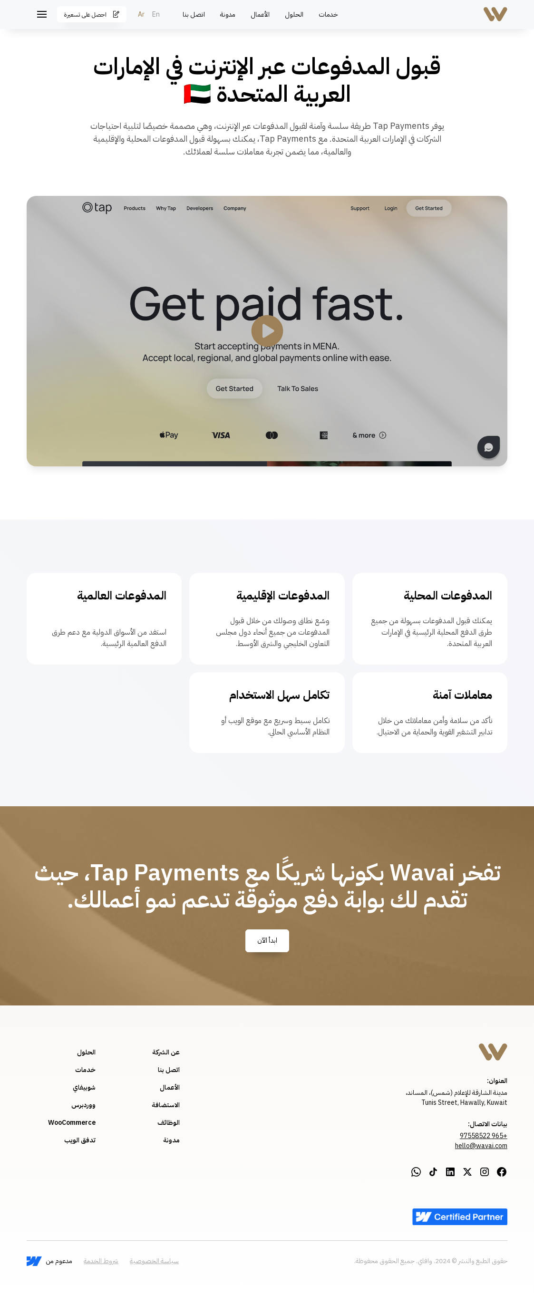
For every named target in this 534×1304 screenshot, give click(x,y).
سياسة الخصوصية (154, 1261)
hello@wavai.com (481, 1146)
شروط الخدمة (101, 1261)
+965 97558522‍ (483, 1136)
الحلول (294, 14)
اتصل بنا (194, 14)
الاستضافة (166, 1105)
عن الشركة (166, 1052)
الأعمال (260, 14)
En (156, 14)
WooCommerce (72, 1123)
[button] (41, 14)
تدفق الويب (80, 1140)
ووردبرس (83, 1105)
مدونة (227, 14)
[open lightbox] (267, 331)
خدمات (328, 14)
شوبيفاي (84, 1087)
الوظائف (168, 1123)
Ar (141, 14)
